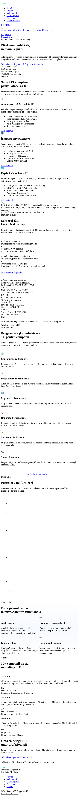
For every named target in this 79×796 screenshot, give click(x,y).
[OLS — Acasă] (39, 3)
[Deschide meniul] (2, 28)
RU (6, 34)
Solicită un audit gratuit (13, 64)
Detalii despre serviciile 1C (39, 474)
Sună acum (27, 757)
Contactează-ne (13, 20)
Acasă (9, 8)
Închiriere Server (14, 13)
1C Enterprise (13, 15)
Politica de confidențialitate (9, 794)
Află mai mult (7, 131)
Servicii (10, 11)
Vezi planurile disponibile (13, 272)
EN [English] (9, 25)
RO (2, 34)
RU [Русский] (6, 25)
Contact (10, 786)
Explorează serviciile (34, 64)
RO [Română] (2, 25)
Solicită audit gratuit (11, 757)
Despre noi (11, 18)
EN (9, 34)
